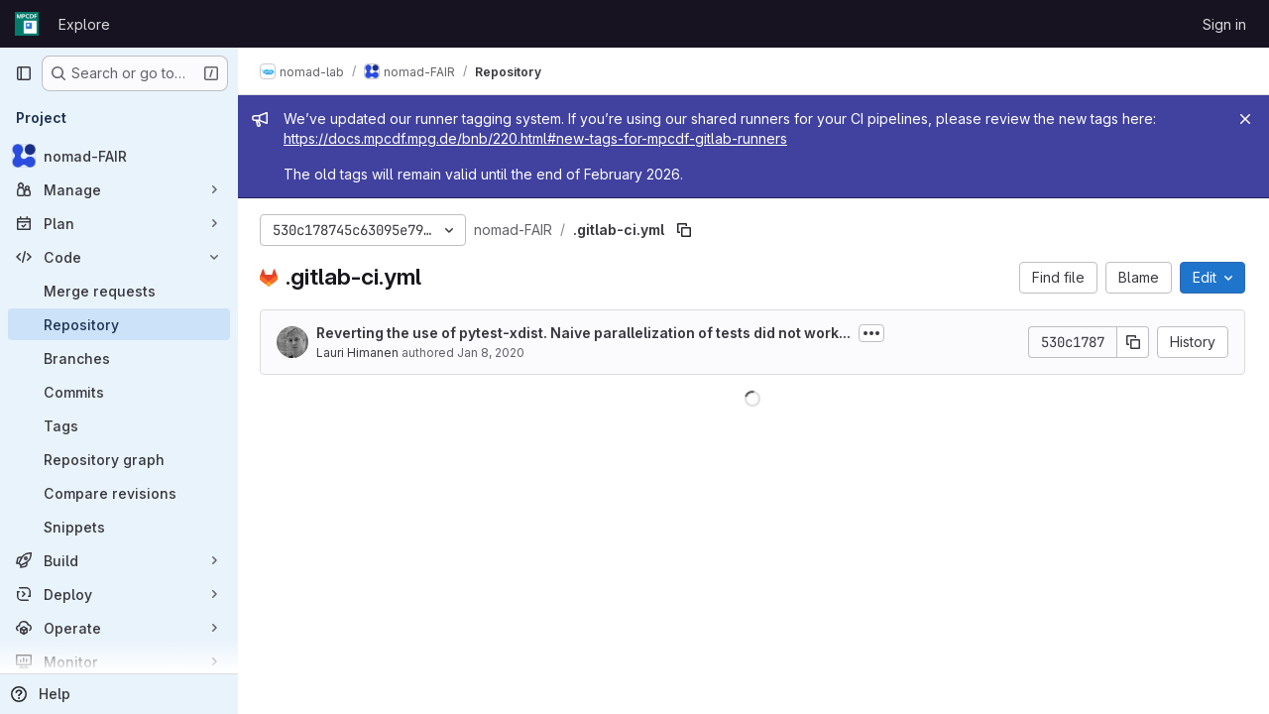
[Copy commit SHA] (1133, 342)
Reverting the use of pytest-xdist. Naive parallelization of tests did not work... (585, 332)
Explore (84, 24)
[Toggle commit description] (873, 333)
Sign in (1224, 24)
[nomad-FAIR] (119, 156)
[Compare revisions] (119, 493)
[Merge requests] (119, 290)
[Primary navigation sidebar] (24, 73)
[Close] (1245, 119)
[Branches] (119, 358)
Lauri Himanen (359, 352)
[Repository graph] (119, 459)
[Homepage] (27, 24)
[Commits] (119, 392)
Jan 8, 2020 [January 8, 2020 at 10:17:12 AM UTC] (492, 352)
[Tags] (119, 425)
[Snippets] (119, 526)
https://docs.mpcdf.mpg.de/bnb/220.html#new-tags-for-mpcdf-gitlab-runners (537, 138)
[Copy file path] (686, 230)
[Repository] (119, 324)
